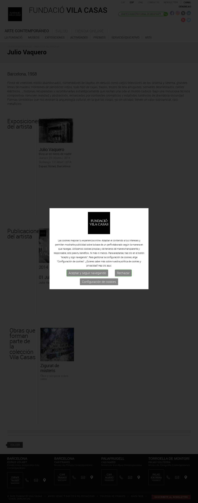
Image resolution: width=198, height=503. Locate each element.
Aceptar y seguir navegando (87, 271)
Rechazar (123, 271)
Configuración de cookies (99, 280)
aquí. (109, 263)
